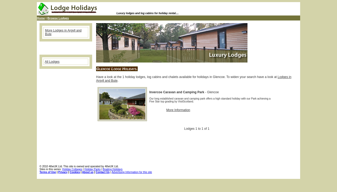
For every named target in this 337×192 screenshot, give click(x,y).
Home (41, 18)
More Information (178, 110)
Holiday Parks (92, 169)
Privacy (63, 172)
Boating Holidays (112, 169)
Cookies (75, 172)
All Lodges (52, 62)
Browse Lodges (58, 18)
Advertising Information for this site (132, 172)
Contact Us (103, 172)
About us (87, 172)
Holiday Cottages (72, 169)
